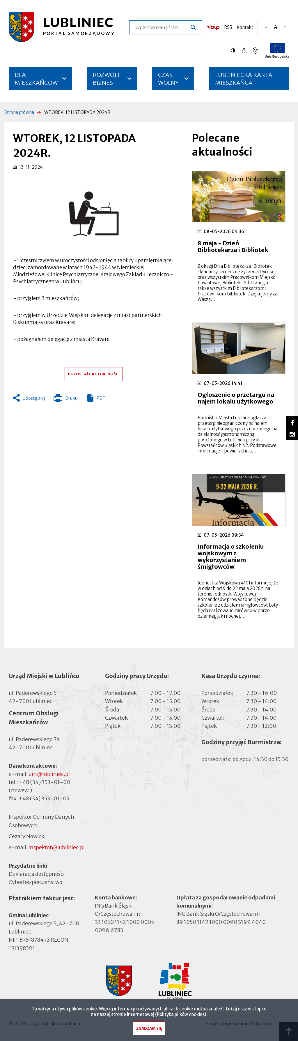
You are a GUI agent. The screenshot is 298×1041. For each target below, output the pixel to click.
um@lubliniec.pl (49, 774)
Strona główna (19, 112)
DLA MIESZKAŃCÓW (36, 78)
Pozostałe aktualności (94, 373)
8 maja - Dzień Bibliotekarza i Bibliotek (233, 246)
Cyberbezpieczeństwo (35, 881)
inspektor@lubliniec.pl (57, 847)
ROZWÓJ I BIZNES (106, 78)
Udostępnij (34, 398)
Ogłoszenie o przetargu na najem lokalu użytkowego (236, 398)
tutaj (231, 1010)
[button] (93, 213)
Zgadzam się (149, 1029)
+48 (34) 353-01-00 (44, 782)
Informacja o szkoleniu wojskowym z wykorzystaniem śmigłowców (231, 556)
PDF (100, 398)
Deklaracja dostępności (37, 874)
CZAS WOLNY (168, 78)
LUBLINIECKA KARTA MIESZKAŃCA (243, 80)
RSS (228, 27)
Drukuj (66, 399)
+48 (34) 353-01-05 (44, 798)
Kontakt (245, 27)
